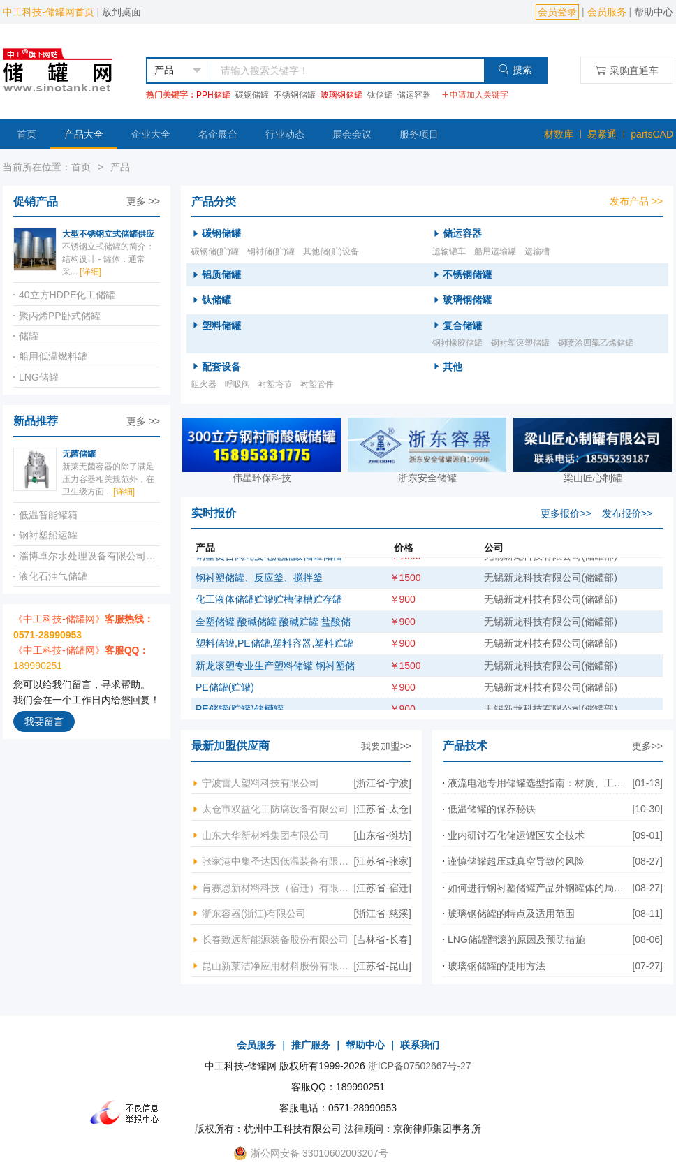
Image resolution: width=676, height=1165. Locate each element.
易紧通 (602, 134)
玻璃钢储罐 (341, 95)
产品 (120, 167)
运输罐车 (449, 251)
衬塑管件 (317, 384)
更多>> (647, 746)
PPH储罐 (213, 95)
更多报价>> (566, 513)
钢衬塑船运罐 (48, 535)
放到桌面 (121, 11)
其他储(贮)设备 (331, 251)
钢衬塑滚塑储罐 (520, 343)
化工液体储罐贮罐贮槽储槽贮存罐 (269, 607)
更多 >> (143, 201)
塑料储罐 (221, 325)
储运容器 (414, 95)
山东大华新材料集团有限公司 (265, 835)
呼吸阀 (237, 384)
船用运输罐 (495, 251)
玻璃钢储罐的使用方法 (496, 966)
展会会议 (352, 134)
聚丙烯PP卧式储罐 (60, 315)
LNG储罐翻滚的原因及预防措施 (516, 939)
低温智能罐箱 (48, 514)
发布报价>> (627, 513)
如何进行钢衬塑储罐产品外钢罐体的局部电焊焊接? (540, 887)
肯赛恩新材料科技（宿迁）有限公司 (278, 887)
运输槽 (537, 251)
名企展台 (217, 134)
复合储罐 (462, 325)
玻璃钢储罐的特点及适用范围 (511, 913)
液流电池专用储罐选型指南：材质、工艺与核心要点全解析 (540, 783)
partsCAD (652, 134)
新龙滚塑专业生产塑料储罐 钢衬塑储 (275, 673)
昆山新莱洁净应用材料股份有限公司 (278, 966)
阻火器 (203, 384)
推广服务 (310, 1044)
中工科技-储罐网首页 (48, 11)
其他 (452, 366)
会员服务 (606, 11)
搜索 (515, 69)
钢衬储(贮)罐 (271, 251)
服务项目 (419, 134)
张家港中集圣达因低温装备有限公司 (278, 861)
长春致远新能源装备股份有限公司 (275, 939)
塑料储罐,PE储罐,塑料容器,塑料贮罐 (274, 651)
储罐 (28, 336)
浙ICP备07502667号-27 (419, 1065)
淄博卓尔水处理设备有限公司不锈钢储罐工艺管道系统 (89, 556)
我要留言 (44, 721)
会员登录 (557, 11)
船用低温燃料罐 (53, 356)
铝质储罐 (221, 274)
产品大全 (83, 134)
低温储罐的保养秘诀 (492, 808)
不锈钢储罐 (295, 95)
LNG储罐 (39, 377)
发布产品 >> (636, 201)
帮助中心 (653, 11)
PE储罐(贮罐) (225, 695)
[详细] (90, 272)
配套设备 (221, 366)
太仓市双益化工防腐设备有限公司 (275, 808)
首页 (26, 134)
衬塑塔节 (275, 384)
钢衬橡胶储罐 (457, 343)
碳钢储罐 (252, 95)
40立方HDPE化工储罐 (67, 294)
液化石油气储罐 (53, 576)
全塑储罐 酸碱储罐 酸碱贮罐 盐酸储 (273, 629)
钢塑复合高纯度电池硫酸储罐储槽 (269, 563)
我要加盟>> (386, 746)
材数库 (558, 134)
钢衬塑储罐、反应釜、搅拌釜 (259, 585)
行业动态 (284, 134)
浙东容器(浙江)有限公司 (254, 913)
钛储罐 (379, 95)
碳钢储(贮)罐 (215, 251)
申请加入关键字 (474, 95)
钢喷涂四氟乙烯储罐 (595, 343)
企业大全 (150, 134)
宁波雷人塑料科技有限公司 (260, 783)
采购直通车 (627, 70)
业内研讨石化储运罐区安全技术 (516, 835)
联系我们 (419, 1044)
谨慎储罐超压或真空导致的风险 (516, 861)
